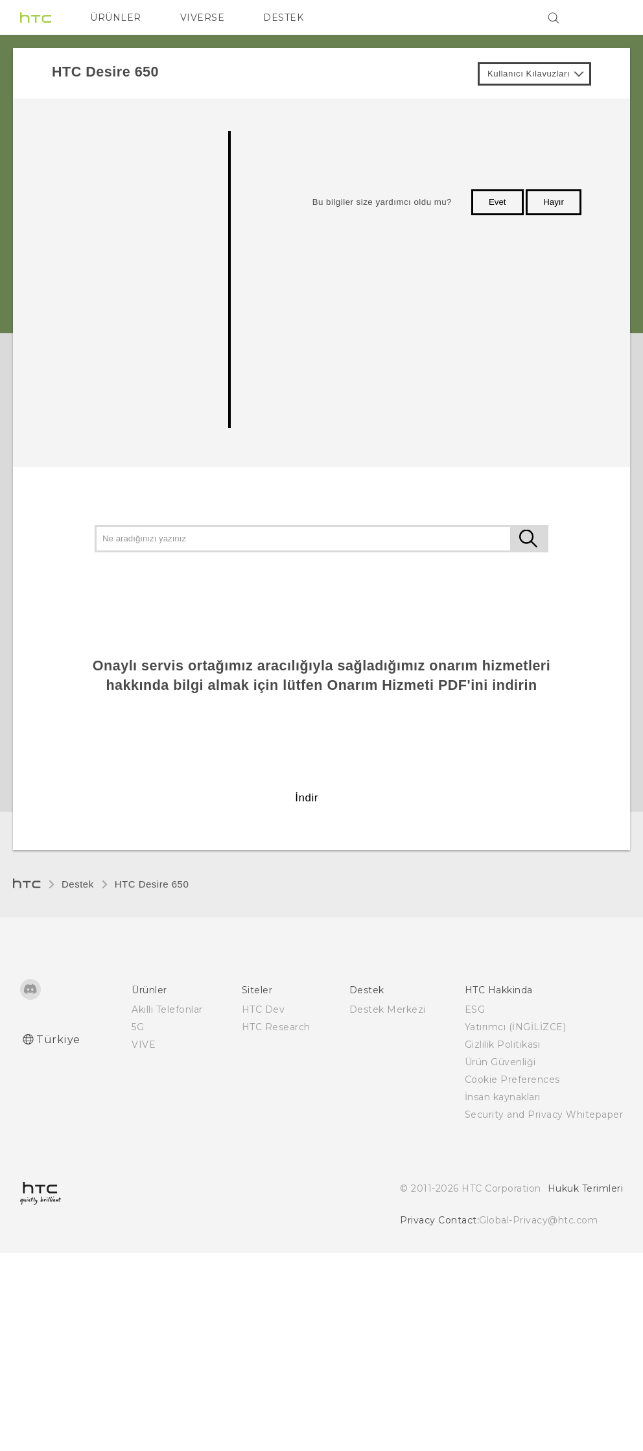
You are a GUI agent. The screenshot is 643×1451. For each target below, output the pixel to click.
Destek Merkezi (387, 1009)
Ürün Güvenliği (500, 1062)
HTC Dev (263, 1009)
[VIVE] (605, 17)
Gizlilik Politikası (503, 1044)
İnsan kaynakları (503, 1097)
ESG (475, 1009)
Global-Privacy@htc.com (538, 1220)
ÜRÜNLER (115, 17)
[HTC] (35, 17)
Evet (497, 202)
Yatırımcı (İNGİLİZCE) (516, 1027)
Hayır (553, 202)
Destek (78, 884)
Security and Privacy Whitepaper (544, 1114)
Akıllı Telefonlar (167, 1009)
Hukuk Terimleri (586, 1188)
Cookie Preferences (512, 1079)
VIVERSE (202, 17)
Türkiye (58, 1039)
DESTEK (283, 17)
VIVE (144, 1044)
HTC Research (276, 1027)
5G (138, 1027)
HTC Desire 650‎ (152, 884)
